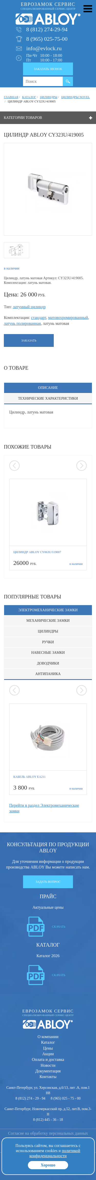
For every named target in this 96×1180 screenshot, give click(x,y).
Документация (48, 1071)
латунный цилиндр (29, 307)
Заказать (28, 340)
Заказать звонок (48, 69)
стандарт (38, 317)
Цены (48, 1048)
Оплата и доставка (48, 1059)
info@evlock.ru (44, 48)
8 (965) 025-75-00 (47, 39)
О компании (48, 1036)
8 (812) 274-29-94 (47, 29)
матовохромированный (68, 317)
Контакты (47, 1076)
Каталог (48, 1042)
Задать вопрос (48, 882)
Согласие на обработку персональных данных (48, 1133)
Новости (47, 1065)
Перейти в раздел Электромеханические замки (44, 808)
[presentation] (14, 465)
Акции (48, 1054)
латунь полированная (22, 323)
